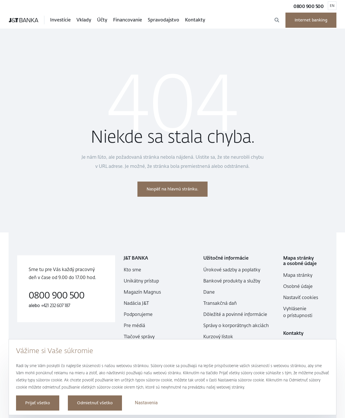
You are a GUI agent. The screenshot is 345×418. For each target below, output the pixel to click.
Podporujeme (138, 314)
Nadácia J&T (136, 303)
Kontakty (195, 20)
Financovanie (127, 20)
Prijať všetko (37, 403)
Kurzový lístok (218, 337)
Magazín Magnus (142, 292)
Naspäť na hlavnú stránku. (172, 189)
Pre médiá (134, 326)
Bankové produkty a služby (231, 281)
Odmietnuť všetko (95, 403)
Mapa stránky (297, 275)
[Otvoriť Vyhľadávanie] (277, 20)
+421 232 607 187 (56, 305)
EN (332, 5)
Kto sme (132, 270)
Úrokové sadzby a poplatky (231, 270)
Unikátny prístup (141, 281)
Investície (60, 20)
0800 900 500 (308, 6)
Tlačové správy (139, 337)
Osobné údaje (298, 286)
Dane (209, 292)
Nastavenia (146, 402)
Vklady (83, 20)
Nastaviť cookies (300, 297)
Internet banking (311, 20)
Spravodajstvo (163, 20)
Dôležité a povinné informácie (235, 314)
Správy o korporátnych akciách (236, 326)
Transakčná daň (220, 303)
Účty (102, 20)
